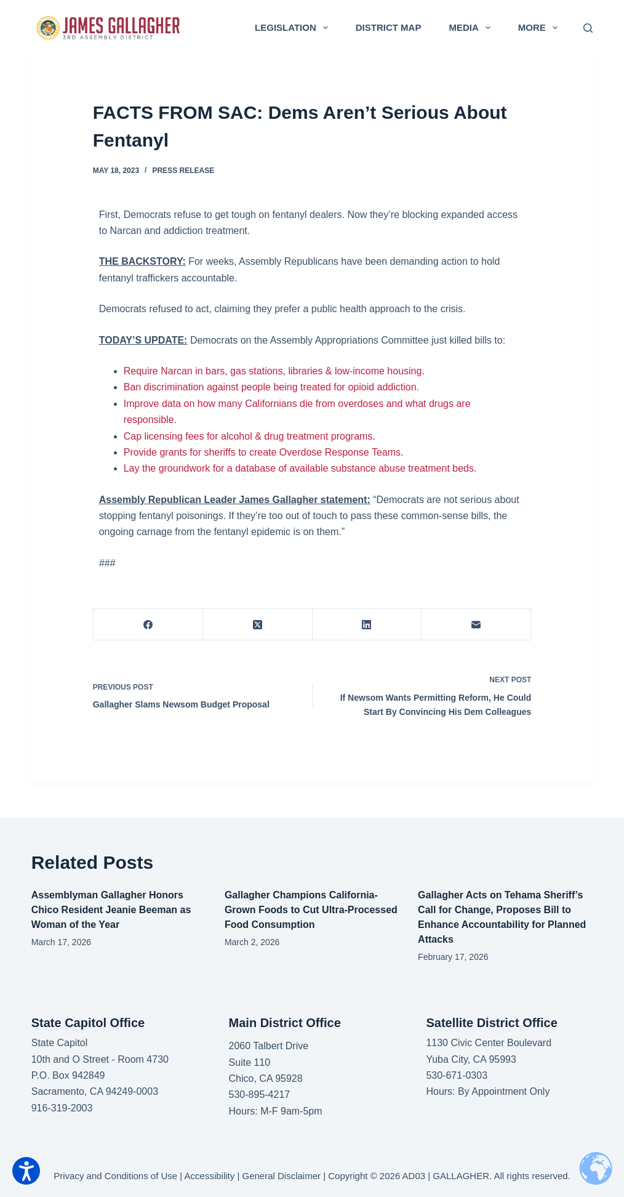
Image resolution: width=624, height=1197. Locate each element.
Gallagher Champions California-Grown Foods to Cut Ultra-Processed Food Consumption (311, 910)
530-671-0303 (456, 1075)
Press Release (183, 170)
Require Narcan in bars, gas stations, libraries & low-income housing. (274, 371)
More (540, 27)
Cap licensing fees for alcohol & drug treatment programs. (249, 436)
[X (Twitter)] (258, 624)
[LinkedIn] (367, 624)
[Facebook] (148, 624)
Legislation (294, 27)
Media (472, 27)
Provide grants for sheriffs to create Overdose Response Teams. (264, 452)
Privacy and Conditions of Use (115, 1176)
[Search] (588, 28)
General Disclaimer (281, 1176)
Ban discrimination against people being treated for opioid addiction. (271, 387)
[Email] (476, 624)
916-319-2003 (62, 1108)
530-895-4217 (259, 1094)
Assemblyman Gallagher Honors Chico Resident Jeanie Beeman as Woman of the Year (111, 910)
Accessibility (210, 1176)
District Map (389, 27)
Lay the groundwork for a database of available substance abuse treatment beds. (300, 468)
